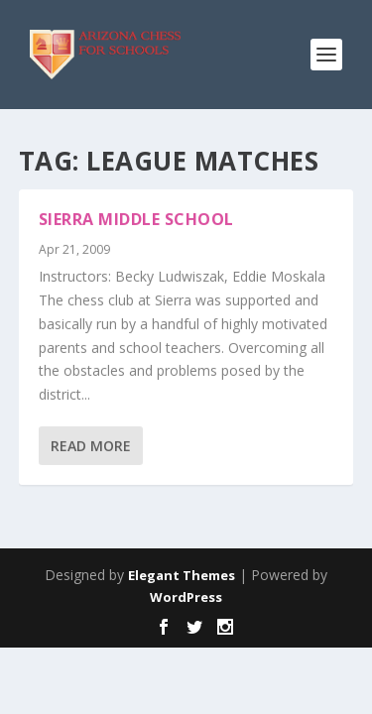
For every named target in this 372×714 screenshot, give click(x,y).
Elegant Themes (181, 575)
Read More (91, 445)
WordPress (186, 597)
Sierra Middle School (136, 219)
